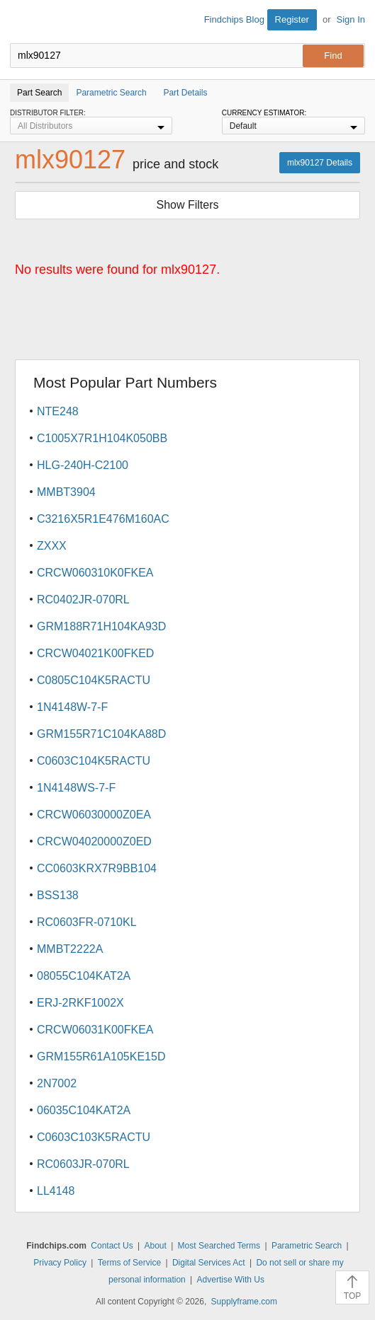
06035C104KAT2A (83, 1110)
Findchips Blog (234, 19)
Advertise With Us (230, 1280)
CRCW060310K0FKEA (95, 573)
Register (292, 19)
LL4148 (55, 1191)
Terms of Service (129, 1263)
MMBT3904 (66, 492)
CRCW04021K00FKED (95, 653)
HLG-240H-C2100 (82, 465)
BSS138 (58, 895)
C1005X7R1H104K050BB (102, 438)
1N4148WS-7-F (76, 788)
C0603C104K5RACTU (93, 761)
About (155, 1246)
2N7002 (57, 1083)
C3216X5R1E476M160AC (103, 519)
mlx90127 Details (319, 163)
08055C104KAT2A (83, 976)
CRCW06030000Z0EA (94, 815)
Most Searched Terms (219, 1246)
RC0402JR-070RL (83, 600)
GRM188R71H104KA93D (101, 626)
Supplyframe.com (244, 1302)
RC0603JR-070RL (83, 1164)
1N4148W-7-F (72, 707)
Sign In (351, 19)
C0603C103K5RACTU (93, 1137)
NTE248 (58, 411)
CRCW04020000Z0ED (94, 841)
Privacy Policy (59, 1263)
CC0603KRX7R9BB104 (97, 868)
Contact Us (112, 1246)
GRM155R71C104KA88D (101, 734)
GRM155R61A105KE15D (101, 1056)
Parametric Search (307, 1246)
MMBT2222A (70, 949)
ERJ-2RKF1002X (80, 1003)
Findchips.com (22, 22)
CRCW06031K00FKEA (95, 1030)
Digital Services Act (208, 1263)
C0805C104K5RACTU (93, 680)
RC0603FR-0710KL (87, 922)
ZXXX (52, 546)
